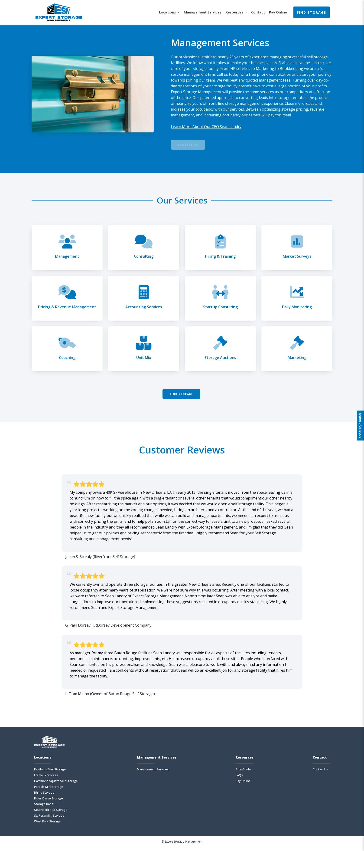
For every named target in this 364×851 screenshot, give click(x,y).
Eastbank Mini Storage (50, 774)
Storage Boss (43, 809)
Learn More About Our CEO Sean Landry (206, 126)
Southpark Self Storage (50, 814)
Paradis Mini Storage (48, 791)
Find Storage (311, 12)
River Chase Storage (48, 803)
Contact (258, 12)
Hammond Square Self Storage (56, 785)
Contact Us (192, 146)
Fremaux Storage (46, 780)
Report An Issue (359, 425)
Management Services (202, 12)
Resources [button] (235, 12)
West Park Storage (47, 826)
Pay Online (278, 12)
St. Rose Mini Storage (49, 820)
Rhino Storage (44, 797)
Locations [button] (168, 12)
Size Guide (243, 774)
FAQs (239, 780)
